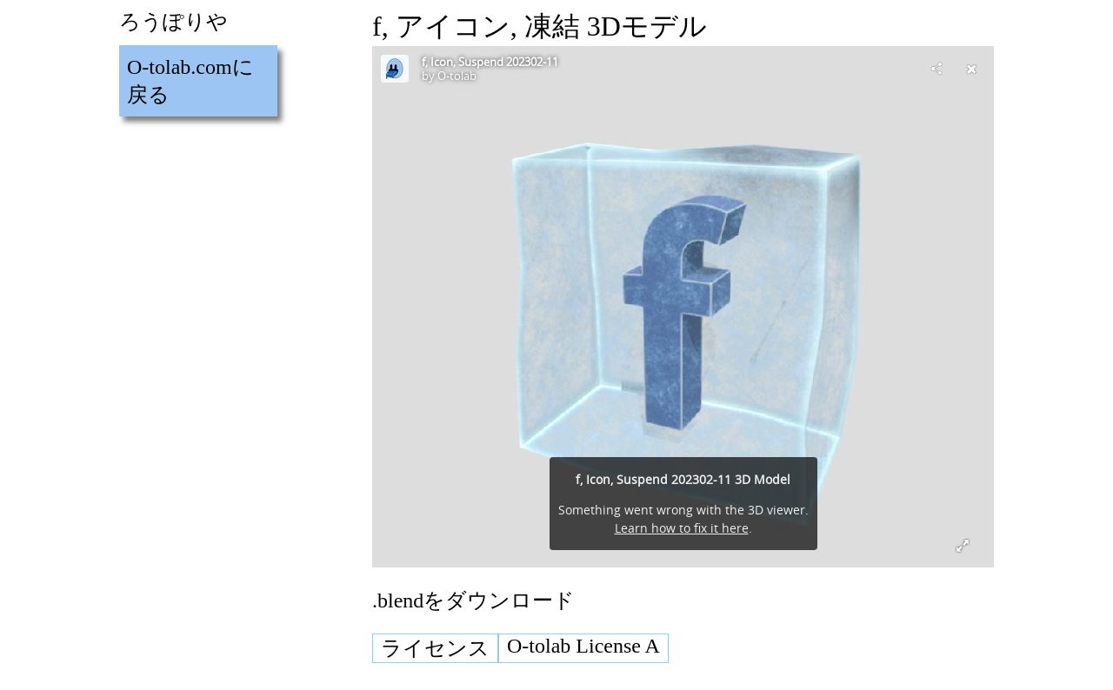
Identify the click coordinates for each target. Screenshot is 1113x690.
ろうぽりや (173, 21)
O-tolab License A (583, 645)
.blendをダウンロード (473, 600)
